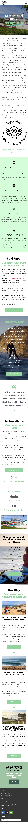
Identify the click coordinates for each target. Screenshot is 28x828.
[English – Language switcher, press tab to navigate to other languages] (11, 820)
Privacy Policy (13, 805)
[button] (26, 3)
